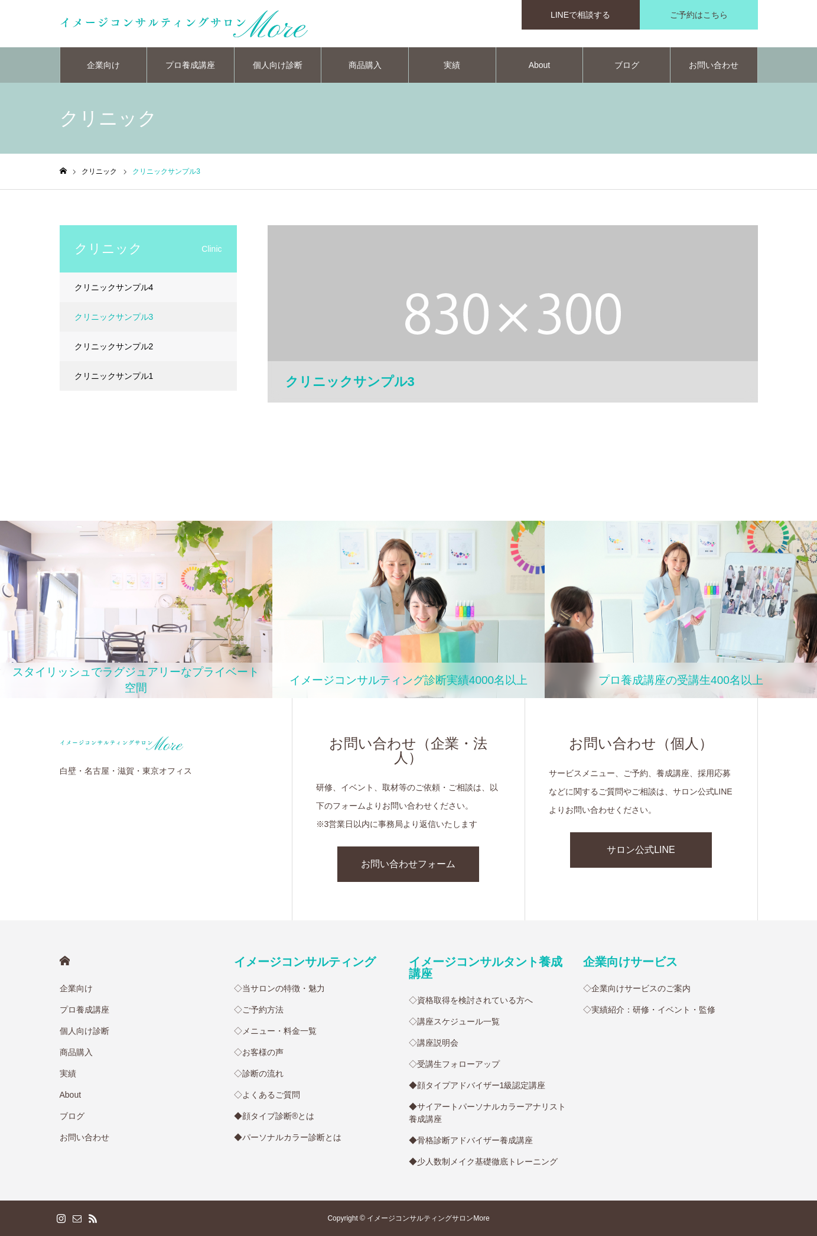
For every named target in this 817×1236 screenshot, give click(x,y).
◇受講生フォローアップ (454, 1064)
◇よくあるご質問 (267, 1094)
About (540, 65)
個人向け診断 (277, 65)
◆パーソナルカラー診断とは (287, 1137)
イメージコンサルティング (305, 961)
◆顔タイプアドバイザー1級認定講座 (477, 1085)
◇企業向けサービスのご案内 (637, 988)
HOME (65, 961)
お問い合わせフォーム (408, 864)
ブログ (626, 65)
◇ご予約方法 (259, 1009)
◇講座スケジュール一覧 (454, 1021)
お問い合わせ (713, 65)
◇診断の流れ (259, 1073)
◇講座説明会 (433, 1042)
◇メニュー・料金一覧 (275, 1031)
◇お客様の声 (259, 1052)
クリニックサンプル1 (114, 376)
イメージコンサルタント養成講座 (485, 967)
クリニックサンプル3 (114, 317)
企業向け (103, 65)
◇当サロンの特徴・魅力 (279, 988)
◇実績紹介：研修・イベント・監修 (649, 1009)
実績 (452, 65)
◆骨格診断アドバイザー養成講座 (471, 1140)
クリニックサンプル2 (114, 346)
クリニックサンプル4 (114, 287)
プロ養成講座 (190, 65)
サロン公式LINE (641, 850)
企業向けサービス (630, 961)
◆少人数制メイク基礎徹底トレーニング (483, 1161)
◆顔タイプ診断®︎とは (274, 1116)
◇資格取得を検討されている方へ (471, 1000)
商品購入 (365, 65)
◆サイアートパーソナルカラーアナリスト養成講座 (487, 1113)
